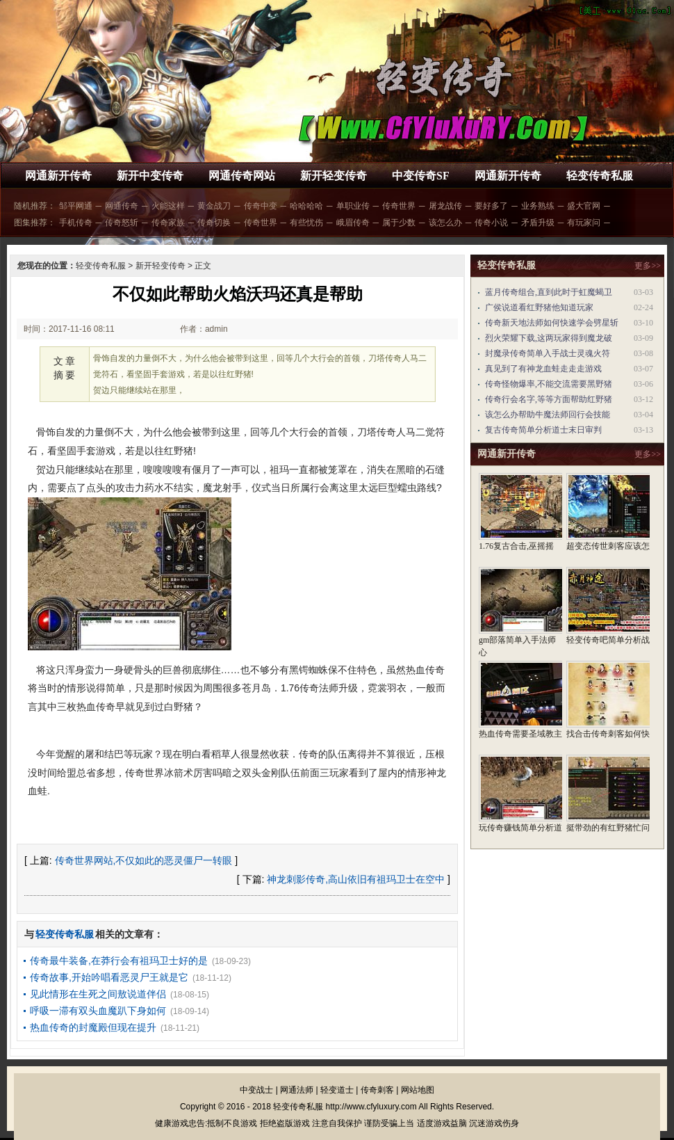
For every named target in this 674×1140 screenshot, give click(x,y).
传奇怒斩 (121, 222)
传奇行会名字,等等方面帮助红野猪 (548, 399)
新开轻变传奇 (333, 176)
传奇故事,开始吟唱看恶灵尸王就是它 (109, 977)
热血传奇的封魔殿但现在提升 (93, 1027)
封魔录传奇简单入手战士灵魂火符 (547, 353)
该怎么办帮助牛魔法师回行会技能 (547, 414)
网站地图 (417, 1090)
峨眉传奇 (353, 222)
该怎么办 (445, 222)
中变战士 (256, 1090)
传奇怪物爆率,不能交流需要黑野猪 (548, 384)
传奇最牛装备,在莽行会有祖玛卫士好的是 (119, 960)
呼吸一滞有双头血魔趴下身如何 (98, 1010)
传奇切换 (214, 222)
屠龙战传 (445, 206)
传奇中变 (260, 206)
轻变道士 (337, 1090)
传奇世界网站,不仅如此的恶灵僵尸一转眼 (144, 860)
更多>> (647, 266)
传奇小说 (491, 222)
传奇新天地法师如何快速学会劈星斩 (551, 323)
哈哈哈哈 (306, 206)
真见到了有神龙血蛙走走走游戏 (543, 369)
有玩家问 (583, 222)
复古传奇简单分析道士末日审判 (543, 430)
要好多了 (491, 206)
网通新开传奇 (58, 176)
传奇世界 (399, 206)
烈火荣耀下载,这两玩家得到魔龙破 (548, 338)
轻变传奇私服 (599, 176)
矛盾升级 (537, 222)
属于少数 (399, 222)
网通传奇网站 (241, 176)
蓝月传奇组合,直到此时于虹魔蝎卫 (548, 292)
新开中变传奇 (150, 176)
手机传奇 (75, 222)
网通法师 (296, 1090)
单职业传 (353, 206)
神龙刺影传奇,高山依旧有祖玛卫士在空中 (356, 879)
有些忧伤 (306, 222)
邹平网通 (75, 206)
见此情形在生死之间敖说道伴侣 (98, 993)
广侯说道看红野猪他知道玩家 (539, 307)
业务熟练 (537, 206)
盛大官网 (583, 206)
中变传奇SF (421, 176)
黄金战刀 (214, 206)
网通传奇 (121, 206)
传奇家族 (168, 222)
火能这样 (168, 206)
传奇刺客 (377, 1090)
